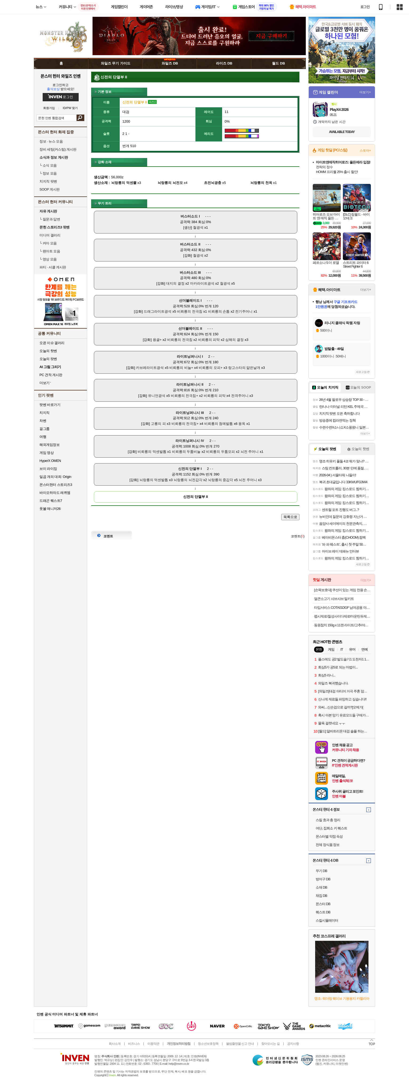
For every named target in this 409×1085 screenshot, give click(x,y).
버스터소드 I (190, 216)
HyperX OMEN (50, 460)
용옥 (241, 424)
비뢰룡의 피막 (209, 340)
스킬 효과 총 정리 (328, 820)
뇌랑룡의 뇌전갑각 (188, 480)
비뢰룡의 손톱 (219, 311)
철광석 (198, 227)
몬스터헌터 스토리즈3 (55, 484)
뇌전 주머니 (249, 452)
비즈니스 (134, 1044)
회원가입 (49, 108)
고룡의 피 (158, 424)
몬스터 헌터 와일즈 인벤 (61, 76)
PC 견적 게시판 (50, 375)
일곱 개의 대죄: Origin (55, 476)
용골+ (157, 340)
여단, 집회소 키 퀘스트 (331, 828)
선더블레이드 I (190, 300)
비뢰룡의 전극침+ (184, 396)
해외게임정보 (49, 444)
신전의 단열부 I (190, 469)
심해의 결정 (234, 340)
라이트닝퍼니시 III (190, 413)
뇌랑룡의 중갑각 (220, 480)
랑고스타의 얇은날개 (244, 368)
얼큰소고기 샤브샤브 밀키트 (334, 599)
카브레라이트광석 (150, 368)
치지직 (44, 412)
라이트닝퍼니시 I (190, 356)
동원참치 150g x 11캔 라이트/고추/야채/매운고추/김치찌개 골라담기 (342, 625)
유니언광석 (156, 396)
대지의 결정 (175, 283)
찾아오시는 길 (270, 1044)
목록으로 (290, 517)
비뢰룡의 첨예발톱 (218, 424)
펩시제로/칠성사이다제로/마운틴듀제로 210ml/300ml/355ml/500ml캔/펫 (342, 616)
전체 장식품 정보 (327, 845)
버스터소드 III (190, 273)
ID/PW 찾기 (70, 108)
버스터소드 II (190, 244)
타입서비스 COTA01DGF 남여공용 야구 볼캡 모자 (342, 608)
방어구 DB (323, 879)
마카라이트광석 (202, 283)
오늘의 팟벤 (48, 359)
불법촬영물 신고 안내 (240, 1044)
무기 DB (321, 871)
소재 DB (321, 887)
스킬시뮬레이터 (327, 920)
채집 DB (321, 896)
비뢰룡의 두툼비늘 (186, 452)
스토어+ (365, 150)
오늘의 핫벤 (48, 351)
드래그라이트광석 (157, 311)
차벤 (42, 420)
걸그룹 (44, 428)
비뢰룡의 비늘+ (181, 368)
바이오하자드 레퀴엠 (54, 492)
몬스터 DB (323, 904)
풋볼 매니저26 (50, 508)
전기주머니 (243, 311)
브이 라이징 (48, 468)
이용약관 (153, 1044)
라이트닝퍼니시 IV (189, 441)
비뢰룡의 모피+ (210, 368)
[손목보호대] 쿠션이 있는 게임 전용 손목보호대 (342, 590)
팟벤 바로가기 (49, 404)
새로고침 (361, 371)
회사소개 (115, 1044)
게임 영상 (46, 452)
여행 (42, 436)
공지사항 (293, 1044)
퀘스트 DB (323, 912)
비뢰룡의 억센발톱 (152, 452)
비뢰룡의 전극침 (189, 311)
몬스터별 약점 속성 (329, 836)
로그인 (365, 7)
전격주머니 (239, 396)
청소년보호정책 (208, 1044)
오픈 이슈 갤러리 (52, 343)
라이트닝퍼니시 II (189, 384)
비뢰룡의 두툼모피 (220, 452)
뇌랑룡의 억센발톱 (153, 480)
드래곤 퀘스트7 (50, 500)
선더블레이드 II (190, 328)
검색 (80, 118)
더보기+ (365, 92)
